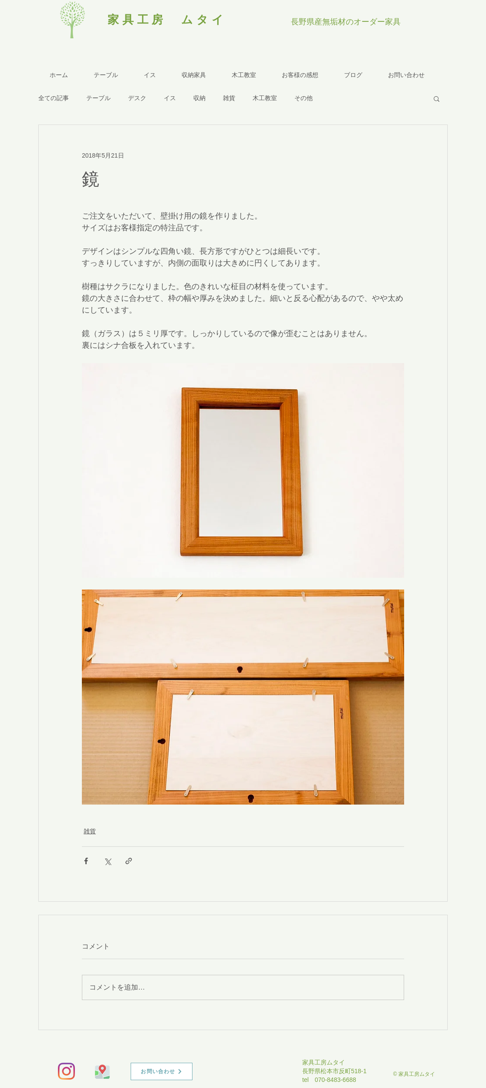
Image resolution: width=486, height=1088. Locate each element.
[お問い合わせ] (161, 1071)
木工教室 (265, 97)
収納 (199, 97)
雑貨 (229, 97)
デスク (137, 97)
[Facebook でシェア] (86, 861)
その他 (303, 97)
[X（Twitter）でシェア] (107, 861)
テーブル (98, 97)
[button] (436, 98)
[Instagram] (66, 1071)
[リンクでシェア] (129, 861)
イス (170, 97)
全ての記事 (53, 97)
